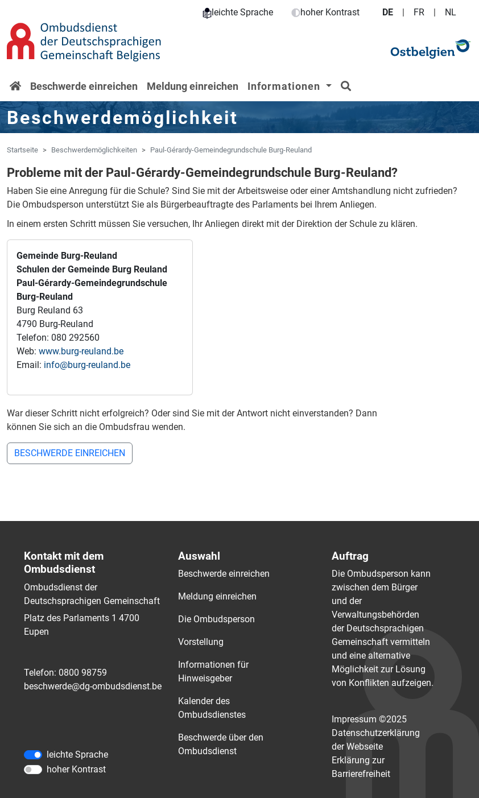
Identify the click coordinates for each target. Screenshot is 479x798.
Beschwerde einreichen (84, 86)
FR (419, 12)
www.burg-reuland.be (81, 351)
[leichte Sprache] (33, 754)
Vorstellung (201, 641)
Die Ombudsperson (216, 619)
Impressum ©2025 (369, 719)
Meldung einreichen (192, 86)
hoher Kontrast (325, 12)
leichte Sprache (238, 12)
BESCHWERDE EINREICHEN (69, 453)
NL (450, 12)
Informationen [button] (285, 86)
